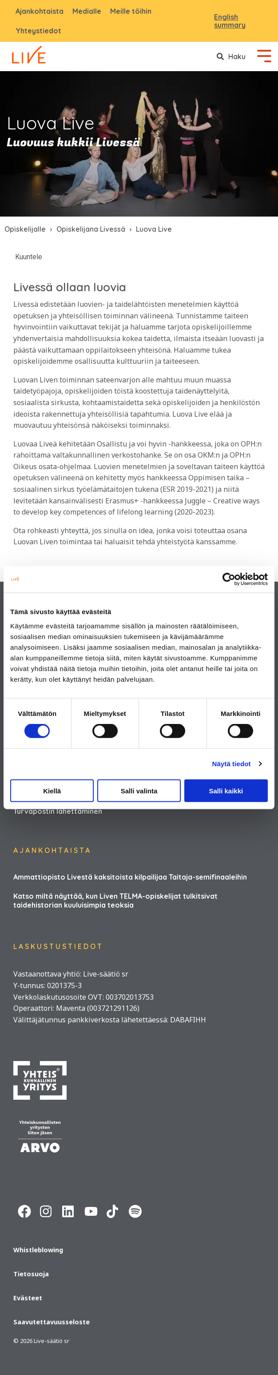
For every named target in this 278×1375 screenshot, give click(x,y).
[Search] (231, 56)
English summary (230, 21)
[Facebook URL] (24, 1210)
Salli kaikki (226, 790)
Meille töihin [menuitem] (130, 11)
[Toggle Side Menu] (264, 55)
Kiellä (52, 790)
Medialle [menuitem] (86, 11)
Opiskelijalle (25, 229)
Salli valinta (139, 790)
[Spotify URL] (135, 1210)
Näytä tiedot (231, 764)
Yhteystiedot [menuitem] (38, 30)
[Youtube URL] (91, 1210)
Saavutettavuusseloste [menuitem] (51, 1322)
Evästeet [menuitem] (27, 1298)
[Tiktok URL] (113, 1210)
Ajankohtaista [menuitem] (40, 11)
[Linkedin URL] (69, 1210)
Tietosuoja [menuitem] (31, 1274)
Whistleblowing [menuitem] (38, 1250)
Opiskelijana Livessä (90, 229)
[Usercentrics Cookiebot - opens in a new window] (229, 579)
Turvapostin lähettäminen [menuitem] (57, 811)
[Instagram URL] (47, 1210)
